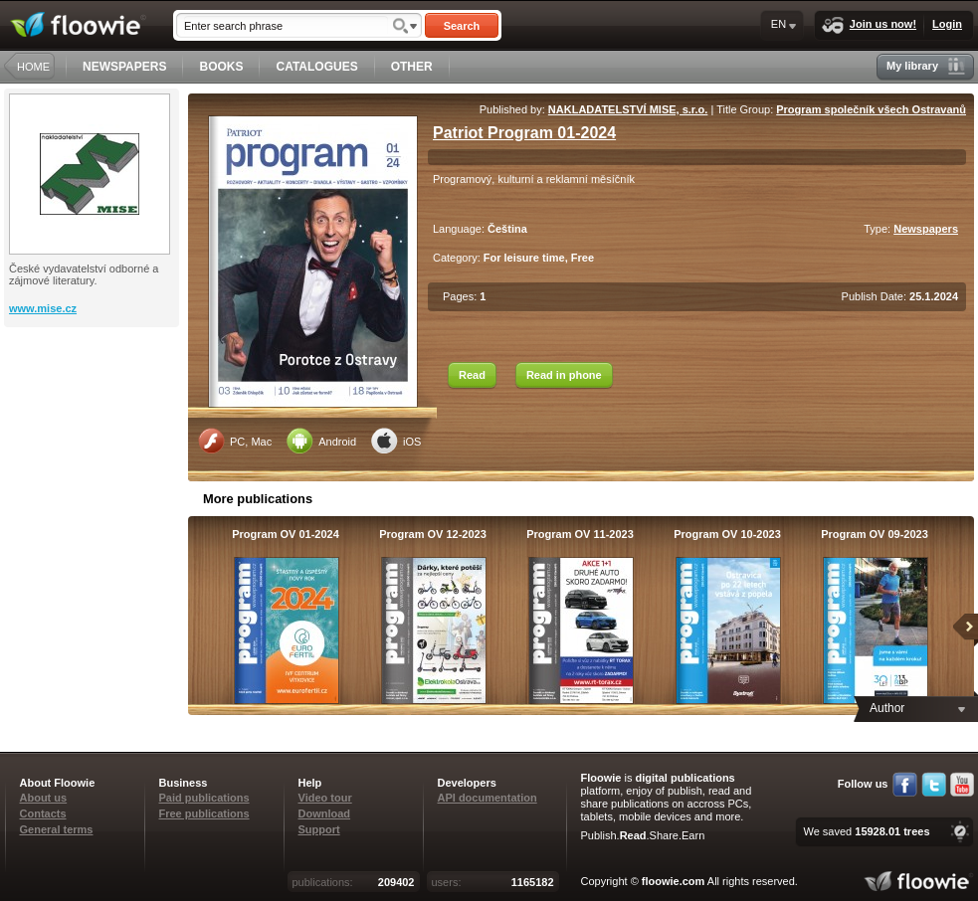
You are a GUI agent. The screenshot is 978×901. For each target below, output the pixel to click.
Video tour (325, 798)
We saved (866, 831)
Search (462, 26)
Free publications (204, 813)
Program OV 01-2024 (285, 534)
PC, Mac (235, 440)
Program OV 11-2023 (580, 534)
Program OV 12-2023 (433, 534)
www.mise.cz (43, 308)
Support (319, 829)
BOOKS (221, 67)
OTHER (412, 67)
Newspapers (925, 229)
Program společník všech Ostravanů (871, 109)
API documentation (487, 798)
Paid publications (204, 798)
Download (324, 813)
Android (321, 440)
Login (947, 24)
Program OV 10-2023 (727, 534)
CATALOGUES (316, 67)
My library (925, 66)
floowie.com (673, 881)
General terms (57, 829)
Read (472, 375)
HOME (33, 67)
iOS (396, 440)
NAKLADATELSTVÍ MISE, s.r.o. (628, 109)
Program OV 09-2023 (874, 534)
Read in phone (564, 375)
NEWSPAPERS (124, 67)
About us (44, 798)
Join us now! (869, 25)
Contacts (43, 813)
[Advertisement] (93, 406)
